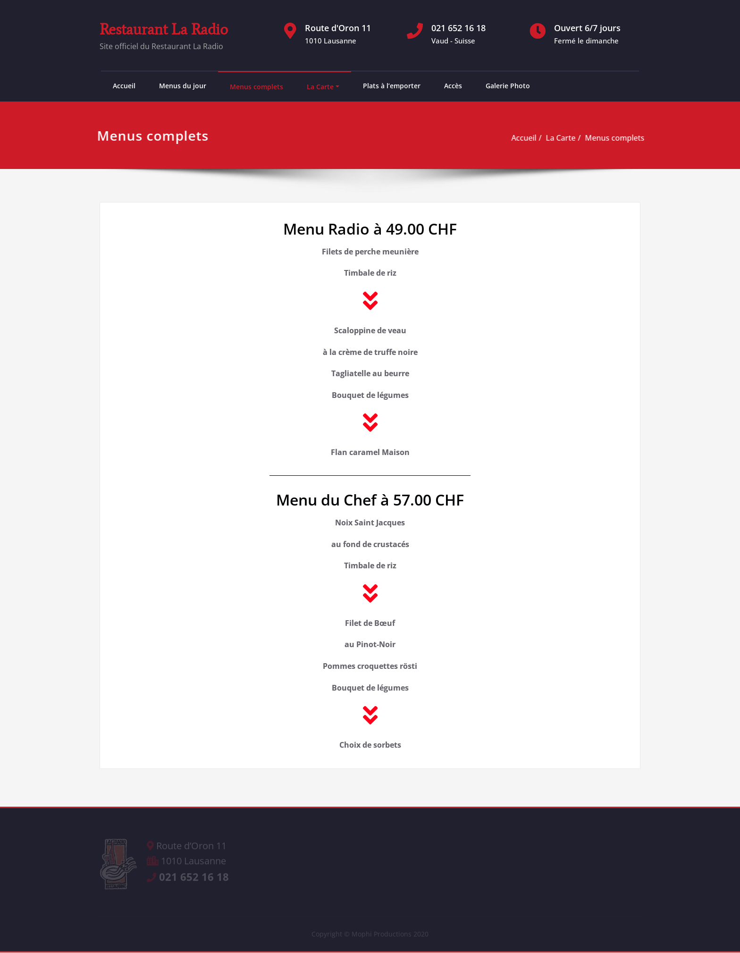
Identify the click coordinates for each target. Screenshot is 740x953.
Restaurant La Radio (164, 29)
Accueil (124, 85)
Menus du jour (182, 85)
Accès (453, 85)
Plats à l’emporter (391, 85)
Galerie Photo (508, 85)
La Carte (320, 86)
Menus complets (256, 86)
